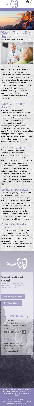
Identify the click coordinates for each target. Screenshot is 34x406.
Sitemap (17, 395)
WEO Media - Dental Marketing (13, 391)
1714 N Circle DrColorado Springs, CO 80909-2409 (15, 328)
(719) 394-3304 (11, 323)
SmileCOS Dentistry (23, 389)
